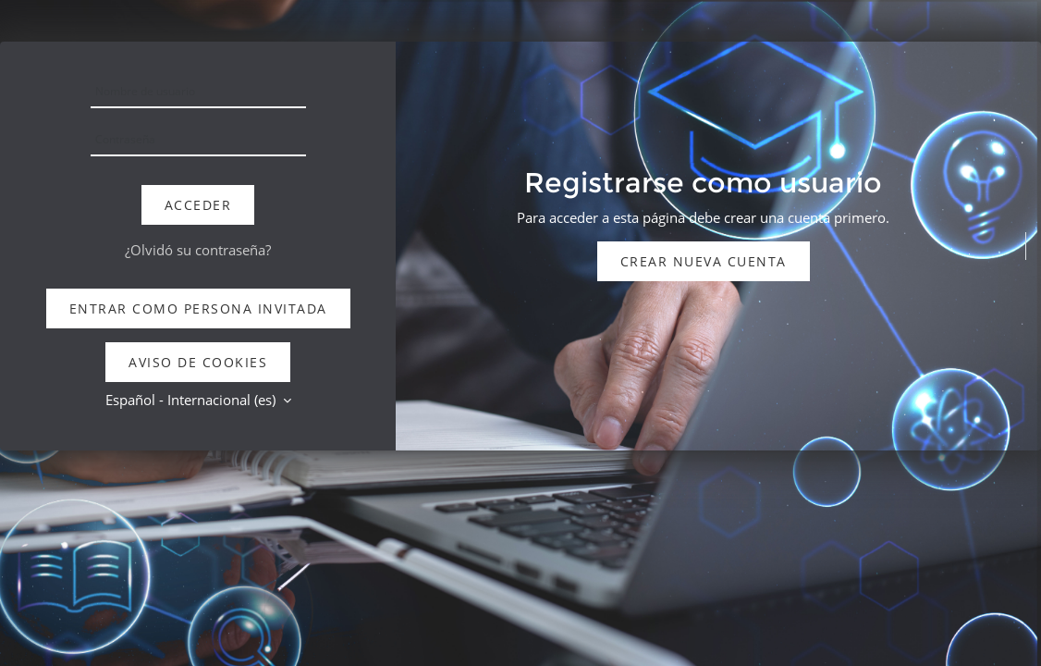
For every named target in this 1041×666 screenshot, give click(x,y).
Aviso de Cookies (198, 362)
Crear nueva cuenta (703, 261)
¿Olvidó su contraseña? (198, 249)
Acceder (198, 205)
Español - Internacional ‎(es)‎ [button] (192, 399)
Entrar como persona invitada (198, 308)
